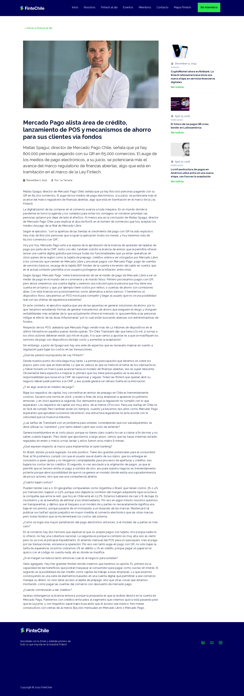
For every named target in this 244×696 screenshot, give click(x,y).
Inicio (75, 7)
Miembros (145, 7)
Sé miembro (209, 7)
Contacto (162, 7)
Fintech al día (109, 7)
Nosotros (89, 7)
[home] (32, 8)
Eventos (128, 7)
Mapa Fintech (182, 7)
